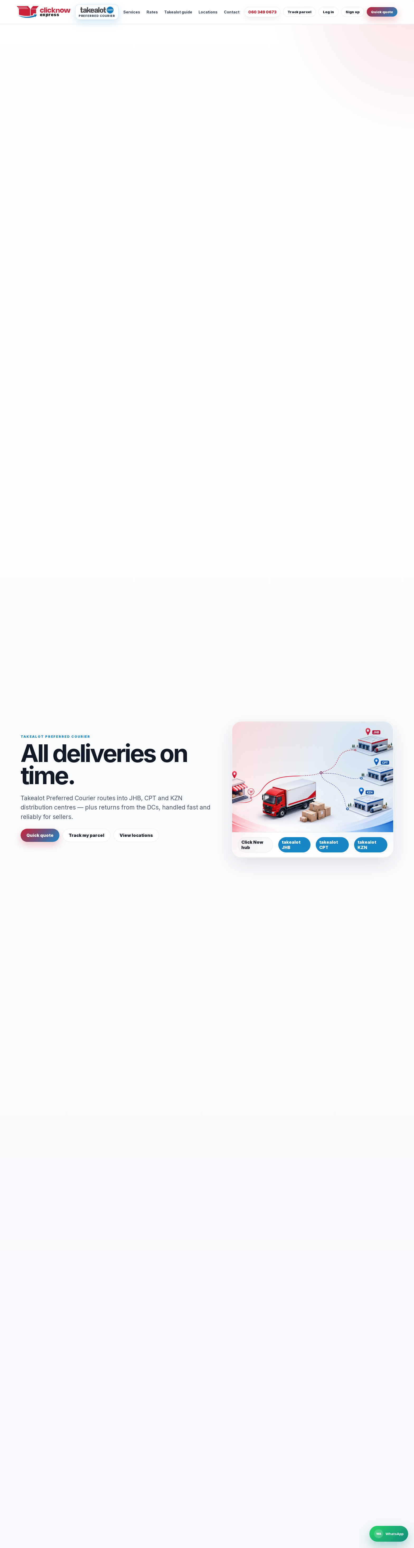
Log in (328, 12)
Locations (208, 12)
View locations (136, 835)
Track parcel (299, 12)
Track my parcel (86, 835)
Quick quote (382, 12)
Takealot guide (178, 12)
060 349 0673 (262, 12)
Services (131, 12)
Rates (152, 12)
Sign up (353, 12)
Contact (231, 12)
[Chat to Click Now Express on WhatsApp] (388, 1534)
